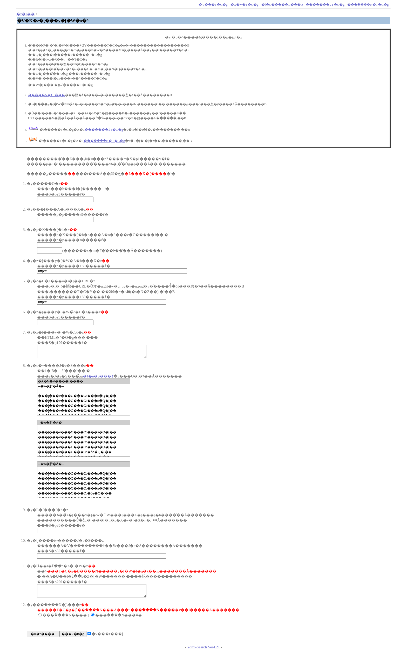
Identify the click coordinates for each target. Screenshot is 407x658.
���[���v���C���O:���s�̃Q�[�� (83, 398)
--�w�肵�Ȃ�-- (83, 388)
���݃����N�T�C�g (368, 4)
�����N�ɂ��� (46, 95)
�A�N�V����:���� (83, 383)
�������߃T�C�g (325, 4)
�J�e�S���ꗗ (98, 378)
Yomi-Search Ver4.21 (203, 652)
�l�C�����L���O (282, 4)
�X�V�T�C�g (244, 4)
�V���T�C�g (213, 4)
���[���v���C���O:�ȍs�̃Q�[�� (83, 454)
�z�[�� (25, 14)
